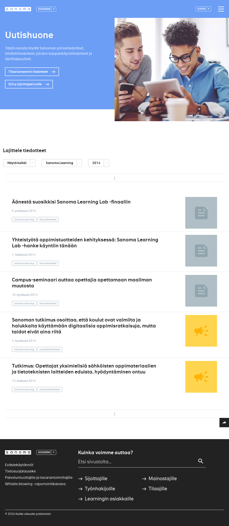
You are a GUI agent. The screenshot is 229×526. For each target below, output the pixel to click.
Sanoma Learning (60, 163)
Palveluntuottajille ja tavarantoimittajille (38, 477)
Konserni (44, 9)
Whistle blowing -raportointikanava (35, 484)
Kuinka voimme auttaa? (105, 452)
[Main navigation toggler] (220, 9)
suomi (201, 8)
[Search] (201, 461)
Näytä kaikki (17, 163)
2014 (96, 163)
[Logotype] (18, 9)
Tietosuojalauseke (20, 471)
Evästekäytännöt (19, 465)
